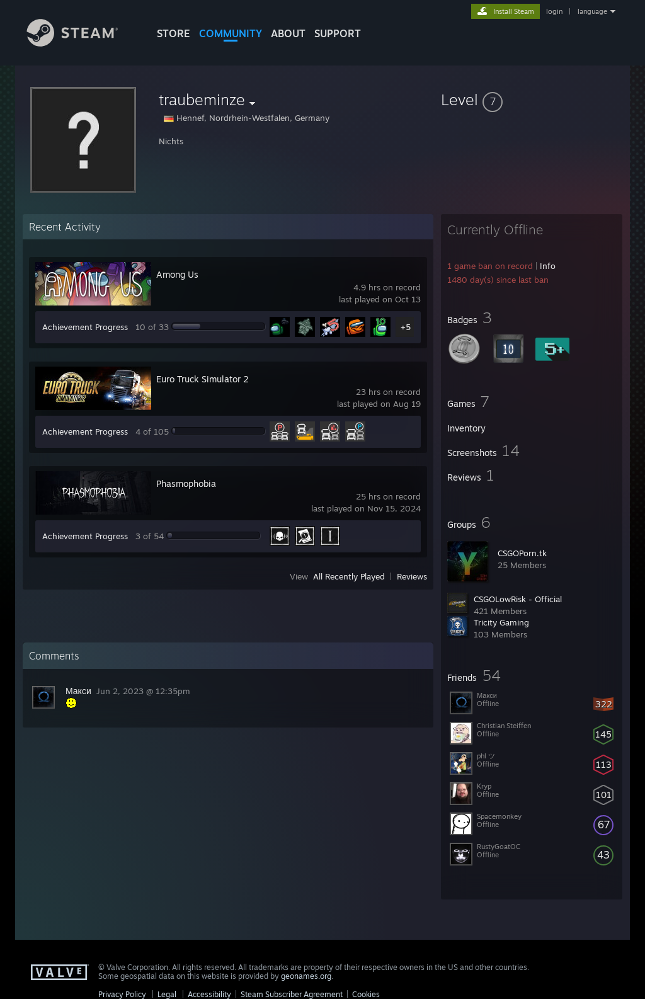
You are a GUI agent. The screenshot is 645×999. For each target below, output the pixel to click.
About (288, 33)
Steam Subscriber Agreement (292, 994)
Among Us (177, 274)
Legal (166, 994)
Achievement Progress (85, 327)
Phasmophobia (186, 483)
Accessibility (209, 994)
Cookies (366, 994)
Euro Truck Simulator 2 (202, 379)
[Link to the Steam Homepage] (81, 43)
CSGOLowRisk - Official (518, 599)
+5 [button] (406, 327)
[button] (531, 99)
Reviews (412, 576)
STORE (173, 33)
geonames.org (306, 976)
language (592, 11)
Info (548, 266)
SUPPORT (337, 33)
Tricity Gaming (501, 622)
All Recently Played (349, 576)
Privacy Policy (122, 994)
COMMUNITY (230, 33)
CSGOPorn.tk (522, 553)
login (554, 11)
